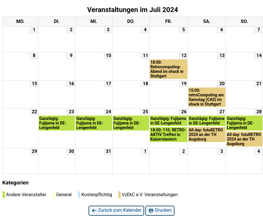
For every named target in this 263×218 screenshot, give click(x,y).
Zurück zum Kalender (116, 210)
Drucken (160, 210)
